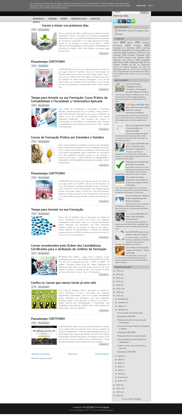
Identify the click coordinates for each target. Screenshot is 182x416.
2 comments (43, 66)
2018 (118, 292)
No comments (44, 30)
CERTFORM (90, 407)
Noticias (121, 62)
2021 (118, 281)
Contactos (95, 19)
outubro (121, 306)
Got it (150, 6)
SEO (115, 74)
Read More (103, 53)
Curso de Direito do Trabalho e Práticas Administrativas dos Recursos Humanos (138, 198)
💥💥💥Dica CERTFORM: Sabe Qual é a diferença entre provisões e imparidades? (137, 146)
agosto (121, 356)
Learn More (141, 6)
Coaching (143, 69)
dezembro (122, 299)
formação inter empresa (134, 57)
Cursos (115, 42)
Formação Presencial (135, 55)
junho (120, 363)
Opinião (64, 19)
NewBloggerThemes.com (105, 410)
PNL (145, 71)
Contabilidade (134, 62)
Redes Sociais (136, 74)
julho (120, 359)
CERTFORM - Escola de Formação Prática (133, 31)
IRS (145, 62)
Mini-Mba (121, 50)
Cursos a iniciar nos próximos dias (65, 25)
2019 (118, 288)
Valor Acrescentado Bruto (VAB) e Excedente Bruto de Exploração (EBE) (137, 128)
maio (120, 366)
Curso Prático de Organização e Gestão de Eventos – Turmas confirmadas (137, 250)
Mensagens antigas (102, 354)
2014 (118, 392)
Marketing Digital (120, 69)
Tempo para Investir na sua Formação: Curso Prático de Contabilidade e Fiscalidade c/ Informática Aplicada (69, 99)
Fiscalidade (145, 60)
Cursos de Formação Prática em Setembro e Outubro (67, 137)
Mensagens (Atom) (45, 358)
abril (120, 370)
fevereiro (122, 377)
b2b (127, 74)
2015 (118, 388)
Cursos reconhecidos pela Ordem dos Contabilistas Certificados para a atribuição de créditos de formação (68, 247)
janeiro (121, 381)
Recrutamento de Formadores (130, 71)
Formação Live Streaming (124, 48)
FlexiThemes (80, 410)
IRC (135, 64)
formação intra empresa (123, 60)
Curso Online (135, 50)
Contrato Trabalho (120, 64)
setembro (122, 309)
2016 (118, 385)
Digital (120, 34)
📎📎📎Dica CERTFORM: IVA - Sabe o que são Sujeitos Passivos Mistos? (137, 216)
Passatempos (132, 53)
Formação (52, 19)
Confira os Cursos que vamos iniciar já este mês (63, 282)
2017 (118, 296)
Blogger (138, 399)
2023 (118, 274)
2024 (118, 271)
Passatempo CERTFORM (48, 61)
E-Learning (146, 48)
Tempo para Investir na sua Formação (57, 209)
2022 (118, 278)
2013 (118, 395)
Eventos (36, 22)
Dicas (115, 57)
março (120, 374)
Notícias (130, 42)
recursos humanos (130, 67)
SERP (121, 74)
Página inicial (72, 354)
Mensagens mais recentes (41, 354)
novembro (122, 302)
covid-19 (134, 69)
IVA (144, 67)
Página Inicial (38, 19)
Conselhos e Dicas (78, 19)
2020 (118, 285)
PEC (114, 71)
